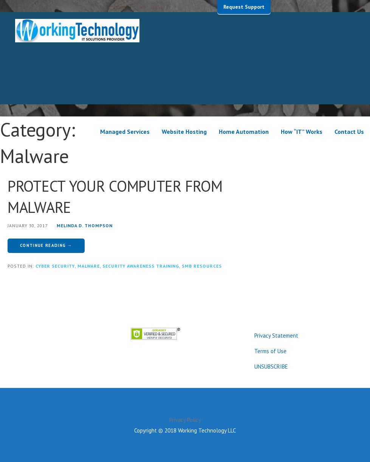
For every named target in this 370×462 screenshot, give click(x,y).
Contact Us (349, 131)
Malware (88, 266)
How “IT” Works (301, 131)
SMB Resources (202, 266)
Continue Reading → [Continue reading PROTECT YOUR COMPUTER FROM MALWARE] (46, 245)
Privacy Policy (185, 419)
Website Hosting (184, 131)
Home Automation (244, 131)
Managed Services (125, 131)
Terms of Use (270, 351)
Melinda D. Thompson (85, 225)
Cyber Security (55, 266)
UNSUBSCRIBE (271, 366)
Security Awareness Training (140, 266)
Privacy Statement (276, 335)
